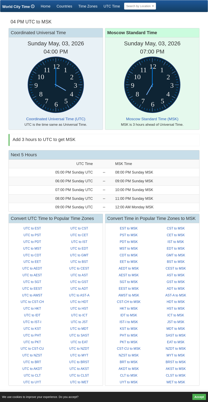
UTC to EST (32, 228)
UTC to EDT (79, 248)
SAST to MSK (176, 335)
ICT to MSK (175, 315)
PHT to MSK (129, 335)
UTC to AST (79, 275)
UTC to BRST (79, 362)
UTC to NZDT (79, 348)
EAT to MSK (176, 342)
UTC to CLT (32, 375)
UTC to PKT (32, 342)
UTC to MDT (79, 328)
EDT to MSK (176, 248)
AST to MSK (176, 275)
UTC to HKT (32, 308)
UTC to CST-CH (32, 302)
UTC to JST (79, 322)
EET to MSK (129, 261)
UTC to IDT (32, 315)
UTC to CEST (79, 268)
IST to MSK (175, 242)
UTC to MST (32, 248)
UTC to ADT (79, 288)
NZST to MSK (129, 355)
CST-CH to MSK (129, 302)
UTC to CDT (32, 255)
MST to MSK (129, 248)
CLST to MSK (176, 375)
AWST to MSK (128, 295)
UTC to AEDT (32, 268)
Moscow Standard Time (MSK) (152, 119)
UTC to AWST (32, 295)
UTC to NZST (32, 355)
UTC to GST (79, 282)
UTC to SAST (79, 335)
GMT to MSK (175, 255)
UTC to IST (79, 242)
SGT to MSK (129, 282)
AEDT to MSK (129, 268)
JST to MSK (175, 322)
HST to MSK (176, 308)
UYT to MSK (129, 382)
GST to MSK (176, 282)
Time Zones (87, 6)
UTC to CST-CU (32, 348)
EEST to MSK (129, 288)
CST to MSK (176, 228)
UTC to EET (32, 261)
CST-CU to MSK (129, 348)
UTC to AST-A (79, 295)
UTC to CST (79, 228)
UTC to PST (32, 235)
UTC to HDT (79, 302)
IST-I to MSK (128, 322)
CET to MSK (176, 235)
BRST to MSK (176, 362)
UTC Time (112, 6)
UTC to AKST (79, 368)
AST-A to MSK (175, 295)
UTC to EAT (79, 342)
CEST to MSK (176, 268)
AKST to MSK (176, 368)
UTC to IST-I (32, 322)
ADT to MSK (176, 288)
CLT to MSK (129, 375)
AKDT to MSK (129, 368)
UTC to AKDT (32, 368)
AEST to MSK (129, 275)
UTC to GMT (79, 255)
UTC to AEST (32, 275)
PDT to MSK (129, 242)
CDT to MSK (129, 255)
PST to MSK (129, 235)
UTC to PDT (32, 242)
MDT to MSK (176, 328)
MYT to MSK (176, 355)
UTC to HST (79, 308)
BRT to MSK (129, 362)
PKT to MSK (129, 342)
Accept (199, 397)
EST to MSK (129, 228)
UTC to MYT (79, 355)
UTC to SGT (32, 282)
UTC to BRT (32, 362)
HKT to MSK (129, 308)
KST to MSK (129, 328)
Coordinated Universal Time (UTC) (55, 119)
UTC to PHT (32, 335)
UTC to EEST (32, 288)
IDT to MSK (128, 315)
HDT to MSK (176, 302)
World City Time (19, 6)
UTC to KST (32, 328)
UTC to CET (79, 235)
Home (47, 6)
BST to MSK (176, 261)
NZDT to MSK (176, 348)
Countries (64, 6)
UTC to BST (79, 261)
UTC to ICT (79, 315)
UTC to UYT (32, 382)
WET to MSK (175, 382)
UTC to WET (79, 382)
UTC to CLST (79, 375)
